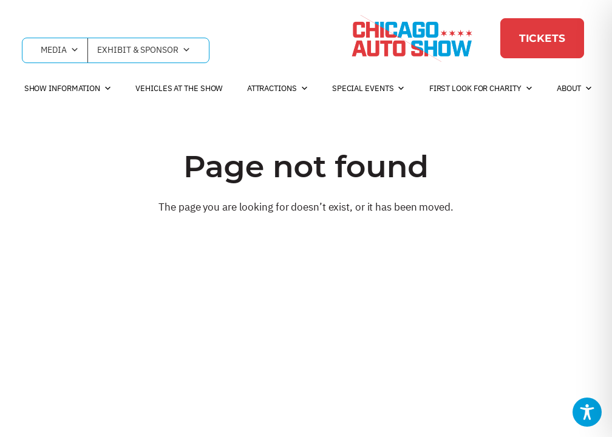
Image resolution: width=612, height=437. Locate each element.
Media (59, 50)
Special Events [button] (369, 88)
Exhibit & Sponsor (143, 50)
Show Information (68, 88)
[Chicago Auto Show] (411, 38)
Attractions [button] (277, 88)
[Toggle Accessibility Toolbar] (587, 412)
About (575, 88)
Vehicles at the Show (179, 88)
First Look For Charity (481, 88)
